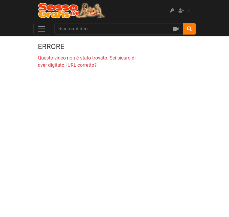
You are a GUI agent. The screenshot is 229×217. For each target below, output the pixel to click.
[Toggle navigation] (41, 29)
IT (189, 10)
